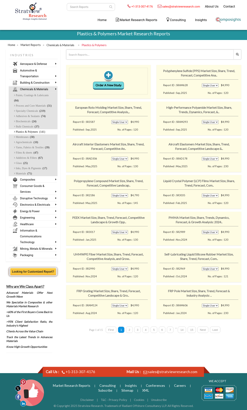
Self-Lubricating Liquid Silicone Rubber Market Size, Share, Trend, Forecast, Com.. (198, 256)
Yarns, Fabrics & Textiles (32, 147)
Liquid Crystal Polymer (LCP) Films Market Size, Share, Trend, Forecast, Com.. (199, 183)
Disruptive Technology (37, 198)
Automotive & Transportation (37, 73)
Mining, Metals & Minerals (37, 248)
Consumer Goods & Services (37, 189)
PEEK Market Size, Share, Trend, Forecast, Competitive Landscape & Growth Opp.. (108, 220)
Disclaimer (87, 400)
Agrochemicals (26, 142)
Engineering (37, 217)
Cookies (139, 400)
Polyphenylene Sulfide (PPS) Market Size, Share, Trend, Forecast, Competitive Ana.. (199, 73)
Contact (229, 6)
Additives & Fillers (29, 157)
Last (215, 329)
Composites (37, 179)
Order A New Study (108, 85)
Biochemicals (25, 121)
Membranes (24, 137)
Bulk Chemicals (27, 126)
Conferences (155, 386)
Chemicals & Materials (37, 89)
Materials (23, 173)
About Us (212, 6)
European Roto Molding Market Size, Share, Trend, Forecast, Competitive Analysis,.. (108, 110)
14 (182, 329)
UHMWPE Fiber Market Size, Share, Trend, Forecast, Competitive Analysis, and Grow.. (108, 256)
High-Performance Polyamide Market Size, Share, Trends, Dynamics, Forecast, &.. (199, 110)
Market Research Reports (138, 20)
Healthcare (37, 224)
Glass (21, 163)
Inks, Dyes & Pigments (31, 168)
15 (191, 329)
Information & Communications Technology (37, 236)
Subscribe (105, 390)
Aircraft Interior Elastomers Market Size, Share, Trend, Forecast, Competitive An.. (108, 146)
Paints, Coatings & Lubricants (31, 98)
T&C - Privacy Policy (114, 400)
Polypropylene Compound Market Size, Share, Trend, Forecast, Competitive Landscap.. (108, 183)
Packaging (37, 255)
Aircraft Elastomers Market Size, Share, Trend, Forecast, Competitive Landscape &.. (198, 146)
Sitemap (127, 390)
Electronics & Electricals (37, 204)
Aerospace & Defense (37, 64)
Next (203, 329)
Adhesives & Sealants (30, 116)
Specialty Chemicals (30, 111)
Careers (180, 386)
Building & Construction (37, 82)
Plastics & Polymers (30, 131)
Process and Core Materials (33, 105)
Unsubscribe (159, 400)
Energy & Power (37, 211)
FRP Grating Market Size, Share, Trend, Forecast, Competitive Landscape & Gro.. (108, 293)
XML (145, 390)
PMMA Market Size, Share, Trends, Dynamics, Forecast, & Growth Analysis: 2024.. (198, 220)
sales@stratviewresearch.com (181, 6)
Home (102, 20)
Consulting (178, 20)
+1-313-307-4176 (142, 6)
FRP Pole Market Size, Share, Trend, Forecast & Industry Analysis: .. (199, 293)
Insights (201, 20)
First (111, 329)
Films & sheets (26, 152)
